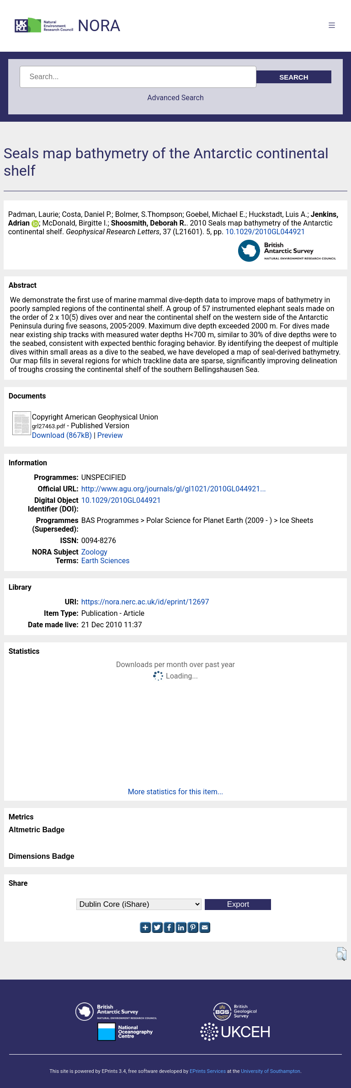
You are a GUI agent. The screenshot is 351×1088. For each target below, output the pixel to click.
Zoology (94, 552)
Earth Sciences (105, 560)
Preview (110, 435)
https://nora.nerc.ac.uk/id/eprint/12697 (145, 602)
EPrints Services (208, 1071)
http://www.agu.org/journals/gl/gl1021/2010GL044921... (173, 489)
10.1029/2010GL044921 (265, 231)
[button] (341, 954)
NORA (99, 25)
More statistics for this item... (175, 791)
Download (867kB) (62, 435)
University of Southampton (270, 1071)
